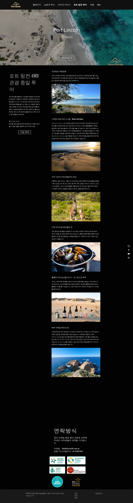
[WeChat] (129, 246)
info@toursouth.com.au (70, 448)
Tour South (42, 493)
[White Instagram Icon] (129, 258)
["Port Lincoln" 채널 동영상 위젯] (66, 37)
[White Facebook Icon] (129, 250)
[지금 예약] (24, 132)
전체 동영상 (66, 58)
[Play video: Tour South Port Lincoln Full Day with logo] (66, 36)
